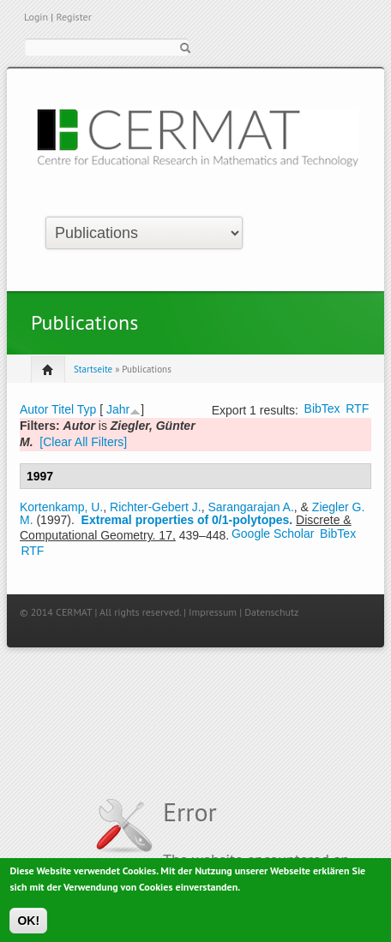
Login (36, 16)
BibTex (322, 408)
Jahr (117, 409)
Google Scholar (273, 533)
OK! (28, 925)
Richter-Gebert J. (156, 507)
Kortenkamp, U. (61, 507)
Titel (62, 409)
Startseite (93, 369)
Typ (87, 409)
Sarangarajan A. (250, 507)
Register (73, 16)
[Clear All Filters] (83, 442)
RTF (357, 408)
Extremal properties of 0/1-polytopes (185, 520)
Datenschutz (271, 611)
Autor (34, 409)
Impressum (213, 611)
